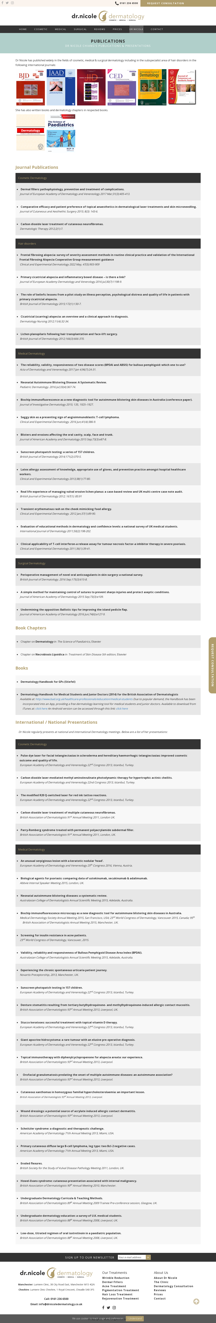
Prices (117, 29)
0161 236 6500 (126, 3)
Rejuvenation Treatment (120, 1298)
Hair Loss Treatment (117, 1294)
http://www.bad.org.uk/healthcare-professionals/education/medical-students (84, 699)
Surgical (80, 29)
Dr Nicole (136, 29)
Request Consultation (165, 3)
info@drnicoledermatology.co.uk (60, 1304)
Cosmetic (41, 29)
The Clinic (161, 1282)
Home (23, 29)
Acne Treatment (114, 1286)
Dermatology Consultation (173, 1286)
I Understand (135, 1318)
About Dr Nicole (165, 1278)
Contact (157, 29)
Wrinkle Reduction (115, 1278)
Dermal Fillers (112, 1282)
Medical (60, 29)
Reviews (99, 29)
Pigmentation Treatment (120, 1290)
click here (41, 708)
